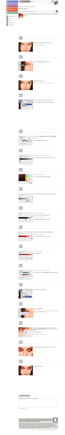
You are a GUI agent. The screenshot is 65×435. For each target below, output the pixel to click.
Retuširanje (32, 6)
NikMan (22, 11)
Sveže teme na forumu (12, 16)
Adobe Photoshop (25, 6)
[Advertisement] (38, 27)
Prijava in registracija (50, 3)
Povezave (10, 18)
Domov (20, 6)
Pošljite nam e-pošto (44, 431)
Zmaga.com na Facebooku (35, 431)
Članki (10, 20)
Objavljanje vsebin (11, 22)
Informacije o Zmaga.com (53, 431)
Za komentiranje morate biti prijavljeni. (38, 404)
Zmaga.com (23, 1)
